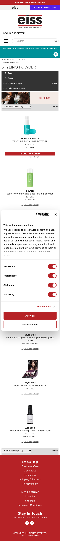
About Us (30, 496)
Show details (44, 306)
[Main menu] (6, 41)
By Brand (9, 78)
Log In (7, 33)
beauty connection (45, 7)
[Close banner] (55, 214)
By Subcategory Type (15, 88)
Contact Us (30, 470)
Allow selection (30, 324)
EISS (15, 7)
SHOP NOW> (51, 48)
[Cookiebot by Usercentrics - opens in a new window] (37, 214)
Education (30, 475)
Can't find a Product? (10, 63)
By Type (8, 73)
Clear (54, 83)
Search (56, 41)
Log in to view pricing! (30, 157)
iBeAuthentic (34, 535)
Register (19, 33)
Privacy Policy (30, 483)
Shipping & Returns (30, 479)
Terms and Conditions (30, 505)
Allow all (30, 315)
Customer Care (30, 466)
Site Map (30, 500)
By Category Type (13, 83)
